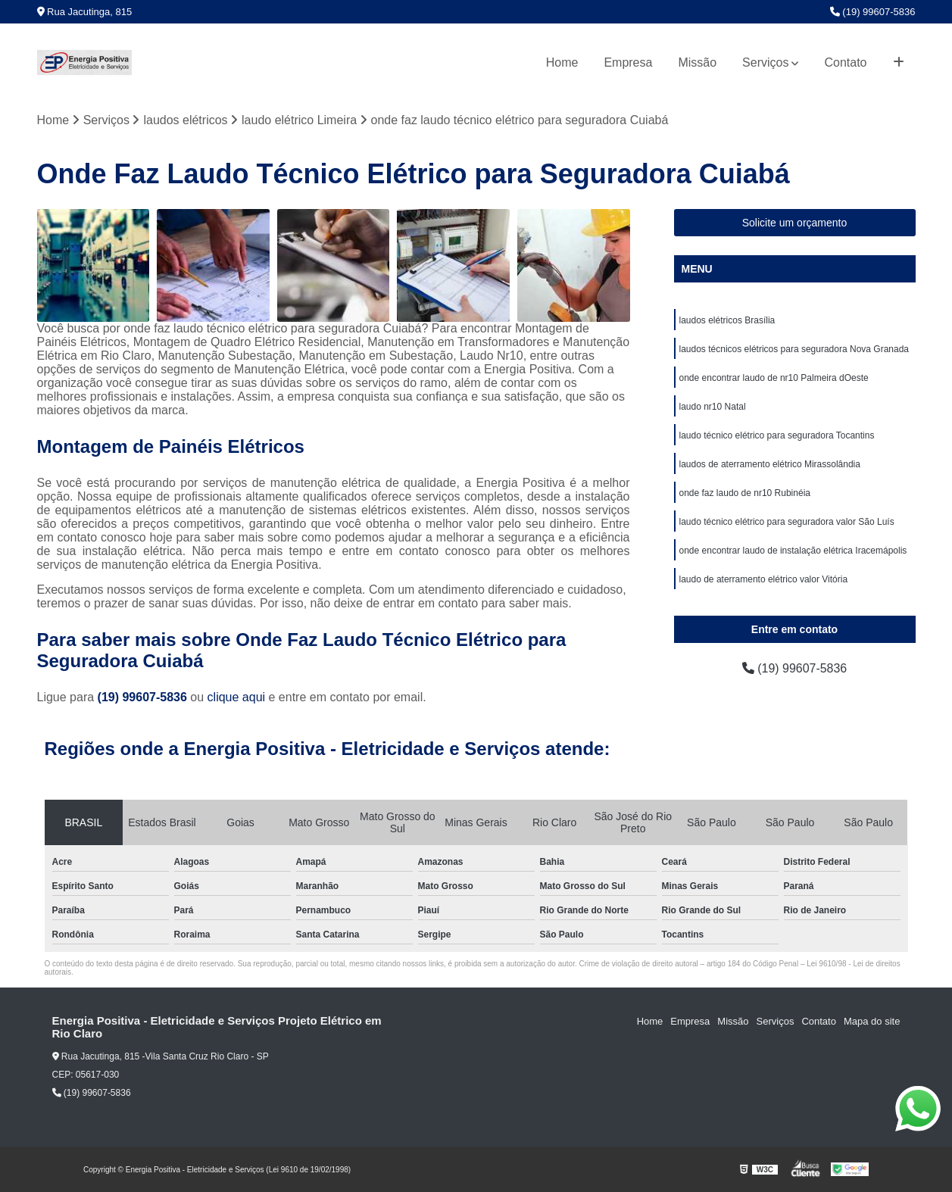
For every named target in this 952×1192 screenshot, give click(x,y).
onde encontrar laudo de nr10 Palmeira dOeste (774, 378)
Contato (845, 62)
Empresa (628, 62)
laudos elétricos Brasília (727, 320)
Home (562, 62)
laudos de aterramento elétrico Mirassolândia (769, 464)
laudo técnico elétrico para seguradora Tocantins (777, 435)
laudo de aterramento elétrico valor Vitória (763, 579)
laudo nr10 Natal (712, 406)
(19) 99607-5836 (873, 11)
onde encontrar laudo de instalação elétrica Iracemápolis (793, 550)
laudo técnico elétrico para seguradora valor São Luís (786, 521)
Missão (697, 62)
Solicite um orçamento (794, 223)
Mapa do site (872, 1021)
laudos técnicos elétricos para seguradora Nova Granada (794, 349)
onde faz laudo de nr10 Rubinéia (744, 493)
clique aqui (237, 697)
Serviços (765, 62)
